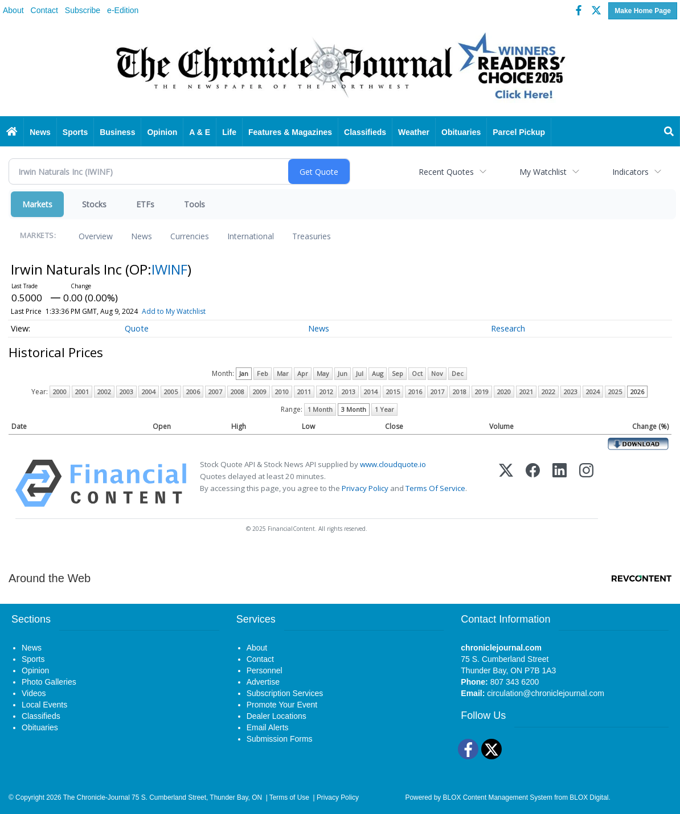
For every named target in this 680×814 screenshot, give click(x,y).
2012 (326, 391)
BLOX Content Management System (497, 797)
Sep (397, 373)
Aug (377, 373)
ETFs (145, 204)
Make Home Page (643, 11)
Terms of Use (289, 797)
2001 (82, 391)
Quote (137, 328)
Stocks (94, 204)
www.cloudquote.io (393, 464)
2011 (304, 391)
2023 (570, 391)
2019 (482, 391)
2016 (415, 391)
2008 (237, 391)
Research (508, 328)
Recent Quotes (446, 171)
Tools (194, 204)
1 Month (320, 409)
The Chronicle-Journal (96, 797)
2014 (371, 391)
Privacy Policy (365, 488)
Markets (37, 204)
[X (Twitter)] (506, 483)
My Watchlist (543, 171)
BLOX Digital (589, 797)
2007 (215, 391)
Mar (283, 373)
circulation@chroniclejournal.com (545, 693)
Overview (96, 236)
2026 (637, 391)
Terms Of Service (435, 488)
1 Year (384, 409)
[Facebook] (532, 483)
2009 (260, 391)
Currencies (189, 236)
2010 (282, 391)
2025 (615, 391)
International (250, 236)
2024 (593, 391)
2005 (171, 391)
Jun (342, 373)
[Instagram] (586, 483)
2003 (126, 391)
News (141, 236)
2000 (60, 391)
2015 (393, 391)
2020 (504, 391)
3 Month (353, 409)
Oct (417, 373)
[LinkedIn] (559, 483)
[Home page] (340, 69)
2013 (348, 391)
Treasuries (311, 236)
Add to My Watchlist (174, 311)
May (323, 373)
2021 (526, 391)
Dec (458, 373)
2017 (437, 391)
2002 (104, 391)
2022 (548, 391)
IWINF (169, 269)
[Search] (669, 132)
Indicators (630, 171)
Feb (262, 373)
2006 (193, 391)
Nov (437, 373)
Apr (302, 373)
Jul (359, 373)
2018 (459, 391)
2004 (148, 391)
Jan (243, 373)
